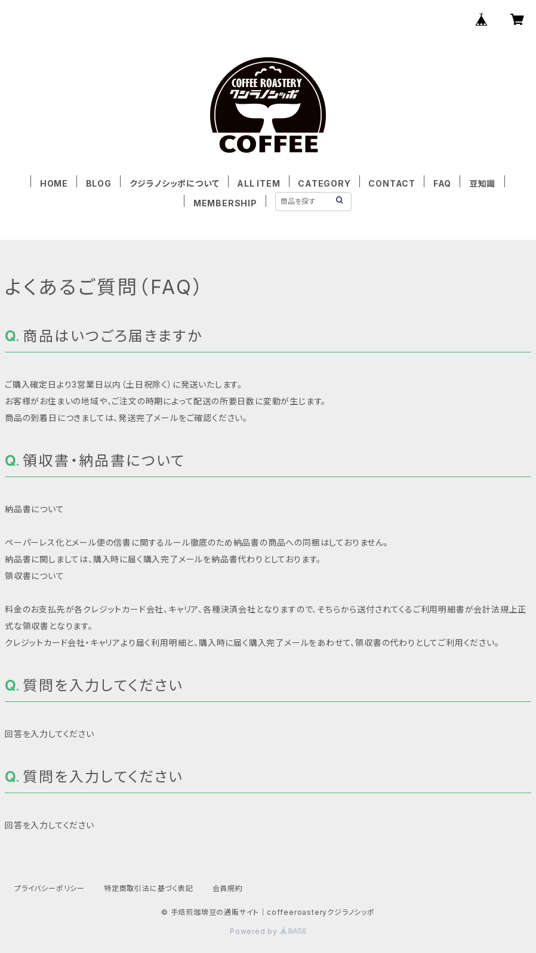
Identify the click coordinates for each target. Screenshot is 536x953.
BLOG (99, 183)
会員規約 (227, 888)
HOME (54, 183)
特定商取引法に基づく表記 (148, 888)
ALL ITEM (258, 183)
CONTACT (391, 183)
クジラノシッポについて (175, 183)
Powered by (268, 931)
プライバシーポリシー (49, 888)
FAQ (442, 183)
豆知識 (482, 183)
